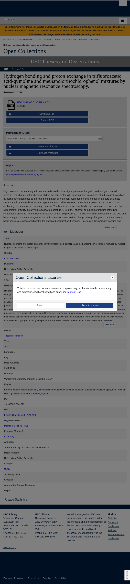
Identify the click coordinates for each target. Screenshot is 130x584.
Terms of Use (74, 292)
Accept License (90, 305)
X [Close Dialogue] (112, 277)
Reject (40, 305)
